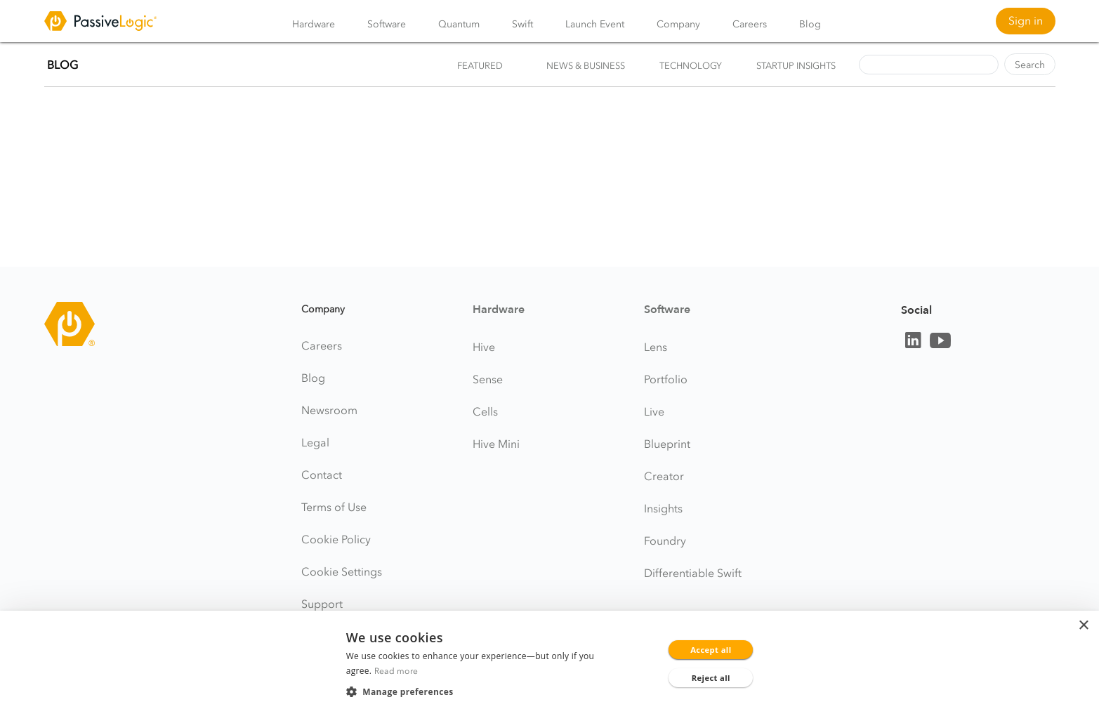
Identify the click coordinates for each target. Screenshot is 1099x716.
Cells (485, 411)
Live (654, 411)
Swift (522, 24)
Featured (480, 65)
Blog (810, 24)
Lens (655, 347)
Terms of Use (334, 507)
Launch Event (594, 24)
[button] (478, 691)
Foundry (665, 540)
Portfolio (665, 379)
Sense (488, 379)
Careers (749, 24)
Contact (321, 475)
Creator (664, 476)
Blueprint (667, 444)
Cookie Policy (336, 539)
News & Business (585, 65)
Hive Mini (496, 444)
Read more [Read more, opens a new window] (396, 670)
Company (678, 24)
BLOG (62, 65)
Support (322, 604)
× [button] (1083, 626)
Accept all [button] (710, 649)
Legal (315, 442)
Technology (690, 65)
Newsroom (329, 410)
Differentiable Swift (693, 573)
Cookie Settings (341, 571)
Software (386, 24)
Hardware (313, 24)
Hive (484, 347)
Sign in (1025, 20)
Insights (663, 508)
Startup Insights (796, 65)
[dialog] (549, 663)
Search (1030, 64)
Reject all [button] (711, 677)
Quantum (459, 24)
